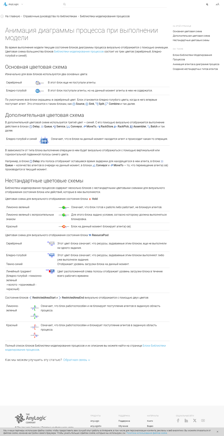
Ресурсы (15, 79)
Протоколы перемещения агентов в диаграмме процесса (26, 106)
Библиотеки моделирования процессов (81, 60)
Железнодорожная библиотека (18, 136)
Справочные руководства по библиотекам (21, 32)
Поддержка (124, 421)
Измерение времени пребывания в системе (20, 224)
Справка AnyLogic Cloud (18, 262)
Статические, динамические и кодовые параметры (25, 180)
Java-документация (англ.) (20, 256)
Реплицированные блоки (22, 243)
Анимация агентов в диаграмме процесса (23, 60)
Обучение (123, 426)
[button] (18, 4)
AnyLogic (94, 421)
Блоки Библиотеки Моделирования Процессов (192, 57)
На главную (63, 16)
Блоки (13, 51)
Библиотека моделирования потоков (24, 158)
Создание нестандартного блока (23, 234)
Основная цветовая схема (188, 31)
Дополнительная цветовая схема (191, 35)
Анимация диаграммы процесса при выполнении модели (26, 91)
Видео (150, 426)
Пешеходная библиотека (22, 127)
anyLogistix (95, 426)
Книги (150, 421)
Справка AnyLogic (14, 16)
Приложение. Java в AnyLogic (22, 249)
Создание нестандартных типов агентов (26, 71)
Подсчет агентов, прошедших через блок (25, 202)
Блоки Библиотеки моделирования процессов (110, 381)
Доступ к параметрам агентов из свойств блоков (23, 191)
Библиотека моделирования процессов (24, 43)
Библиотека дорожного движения (21, 147)
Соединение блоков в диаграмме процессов (20, 169)
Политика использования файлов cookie (146, 433)
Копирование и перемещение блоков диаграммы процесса (25, 213)
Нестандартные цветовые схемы (191, 40)
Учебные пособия (14, 23)
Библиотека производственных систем (23, 119)
